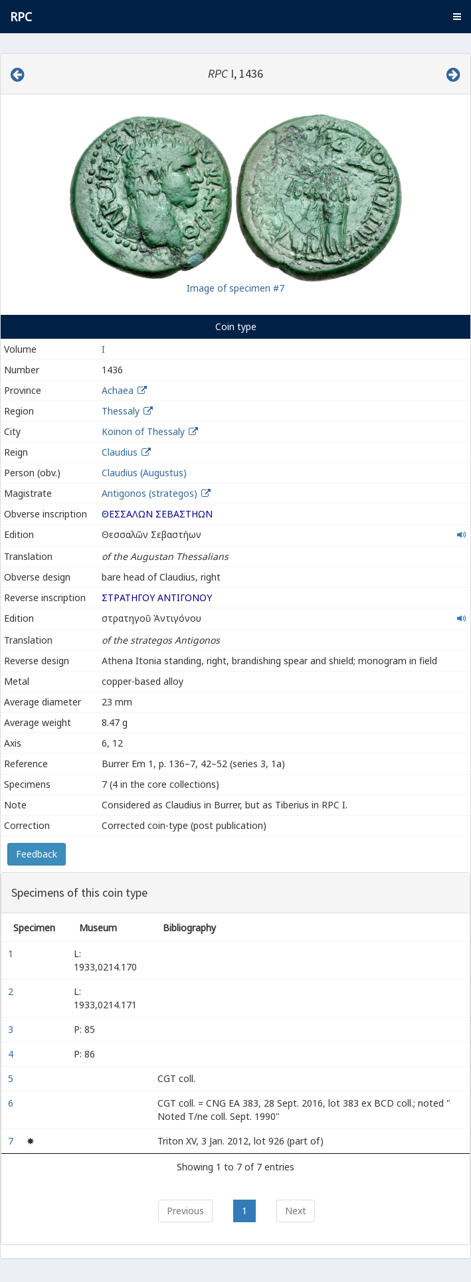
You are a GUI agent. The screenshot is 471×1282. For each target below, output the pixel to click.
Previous (185, 1210)
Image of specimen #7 (235, 288)
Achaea (118, 390)
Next (295, 1210)
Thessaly (121, 411)
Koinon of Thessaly (143, 431)
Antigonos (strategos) (151, 493)
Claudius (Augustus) (144, 472)
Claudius (120, 452)
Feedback (36, 854)
